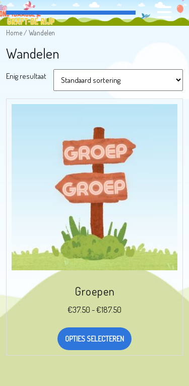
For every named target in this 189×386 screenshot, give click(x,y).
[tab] (165, 12)
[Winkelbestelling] (118, 80)
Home (14, 32)
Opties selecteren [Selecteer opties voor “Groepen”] (94, 339)
